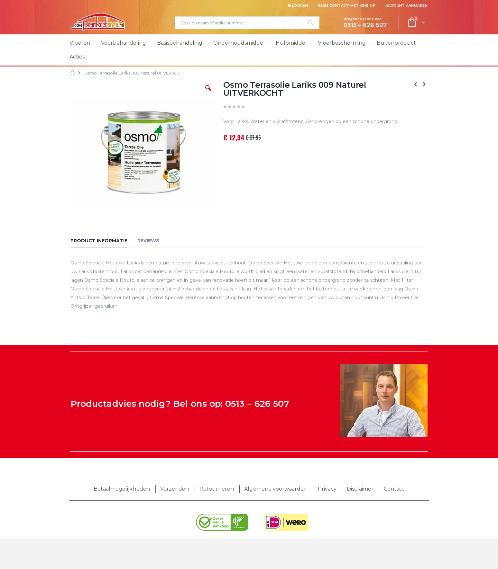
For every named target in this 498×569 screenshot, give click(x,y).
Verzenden (174, 489)
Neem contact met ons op (346, 5)
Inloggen (298, 5)
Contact (394, 489)
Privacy (327, 489)
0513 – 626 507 (257, 403)
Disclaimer (360, 489)
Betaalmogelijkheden (122, 489)
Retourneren (216, 489)
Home (72, 73)
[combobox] (247, 22)
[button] (208, 93)
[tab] (103, 242)
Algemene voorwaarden (275, 489)
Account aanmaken (406, 5)
